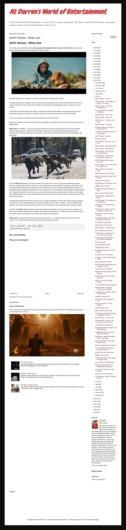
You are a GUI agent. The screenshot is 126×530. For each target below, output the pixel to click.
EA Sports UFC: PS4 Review (104, 255)
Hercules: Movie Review (102, 181)
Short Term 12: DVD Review (104, 374)
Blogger (96, 519)
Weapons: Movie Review (28, 373)
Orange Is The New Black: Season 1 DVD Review (106, 292)
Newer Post (13, 293)
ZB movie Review (100, 139)
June (97, 382)
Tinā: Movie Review (27, 362)
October (98, 88)
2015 (95, 78)
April (97, 387)
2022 (95, 58)
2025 (95, 50)
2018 (95, 69)
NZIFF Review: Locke (101, 308)
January (98, 395)
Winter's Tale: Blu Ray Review (104, 352)
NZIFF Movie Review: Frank (103, 311)
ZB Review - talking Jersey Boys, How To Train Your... (105, 337)
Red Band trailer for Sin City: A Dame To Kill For (104, 128)
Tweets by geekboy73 (98, 479)
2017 (95, 72)
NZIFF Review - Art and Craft (104, 318)
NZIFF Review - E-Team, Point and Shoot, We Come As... (104, 321)
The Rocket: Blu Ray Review (104, 230)
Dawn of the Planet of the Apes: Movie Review (105, 341)
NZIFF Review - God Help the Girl (105, 146)
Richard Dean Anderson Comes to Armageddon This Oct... (105, 314)
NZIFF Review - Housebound (104, 149)
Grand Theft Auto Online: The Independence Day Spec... (104, 365)
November (98, 85)
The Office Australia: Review (29, 385)
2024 (95, 53)
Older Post (80, 293)
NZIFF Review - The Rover (103, 124)
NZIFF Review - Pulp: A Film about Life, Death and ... (106, 165)
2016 (95, 75)
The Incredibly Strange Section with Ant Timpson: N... (104, 348)
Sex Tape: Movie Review (102, 245)
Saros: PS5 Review (16, 306)
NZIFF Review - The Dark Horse (105, 228)
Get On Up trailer (100, 242)
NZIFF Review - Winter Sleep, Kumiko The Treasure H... (104, 156)
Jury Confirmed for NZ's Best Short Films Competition (104, 238)
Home (47, 293)
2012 (95, 401)
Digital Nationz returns (102, 247)
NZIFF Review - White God (22, 228)
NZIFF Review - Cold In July (104, 115)
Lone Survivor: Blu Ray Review (104, 362)
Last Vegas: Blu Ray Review (104, 325)
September (99, 91)
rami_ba (82, 519)
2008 (95, 412)
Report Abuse (97, 471)
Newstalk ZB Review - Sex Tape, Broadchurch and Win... (105, 218)
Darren (104, 420)
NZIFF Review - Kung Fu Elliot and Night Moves (104, 152)
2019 (95, 67)
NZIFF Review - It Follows (103, 99)
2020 (95, 64)
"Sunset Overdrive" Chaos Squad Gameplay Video (105, 358)
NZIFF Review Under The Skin (104, 173)
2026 (95, 47)
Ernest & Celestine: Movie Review (105, 345)
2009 (95, 409)
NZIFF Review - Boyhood (103, 136)
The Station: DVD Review (103, 222)
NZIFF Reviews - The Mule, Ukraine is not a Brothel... (104, 288)
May (96, 384)
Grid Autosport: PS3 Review (103, 269)
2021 (95, 61)
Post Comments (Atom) (25, 297)
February (98, 392)
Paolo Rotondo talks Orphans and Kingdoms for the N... (105, 265)
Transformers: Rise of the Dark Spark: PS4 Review (104, 333)
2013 (95, 399)
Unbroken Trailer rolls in (102, 296)
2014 (95, 80)
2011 (95, 404)
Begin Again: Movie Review (103, 225)
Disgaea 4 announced (102, 355)
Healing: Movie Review (102, 186)
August (97, 94)
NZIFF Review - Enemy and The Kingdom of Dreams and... (105, 210)
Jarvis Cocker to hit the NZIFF (104, 193)
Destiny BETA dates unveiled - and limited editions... (106, 328)
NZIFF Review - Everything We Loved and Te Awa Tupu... (104, 234)
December (98, 83)
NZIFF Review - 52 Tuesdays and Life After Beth (105, 201)
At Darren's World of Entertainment (57, 11)
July (96, 96)
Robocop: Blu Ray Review (103, 262)
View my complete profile (99, 465)
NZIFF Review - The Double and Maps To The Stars (105, 102)
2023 (95, 56)
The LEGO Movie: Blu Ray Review (106, 285)
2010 (95, 407)
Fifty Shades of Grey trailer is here (105, 183)
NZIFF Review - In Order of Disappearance (103, 106)
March (97, 390)
